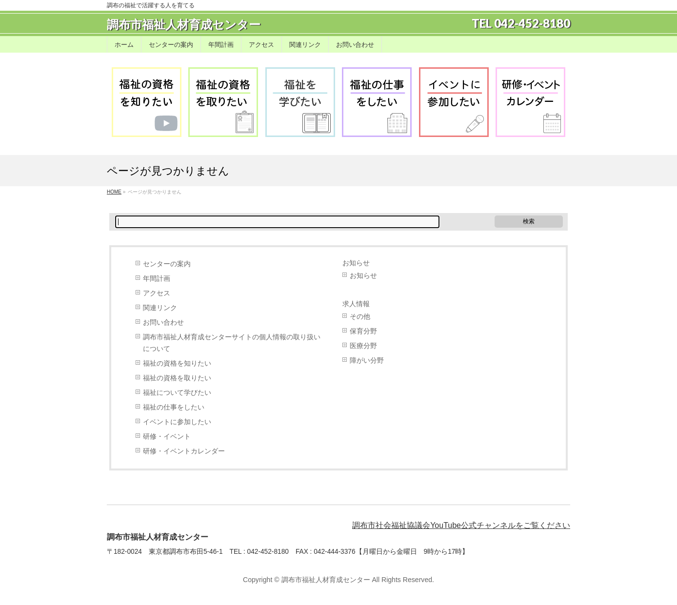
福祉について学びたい (177, 392)
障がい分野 (367, 360)
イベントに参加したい (177, 422)
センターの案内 (167, 264)
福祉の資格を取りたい (177, 378)
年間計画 (156, 278)
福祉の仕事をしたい (173, 407)
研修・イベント (167, 436)
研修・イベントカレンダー (184, 451)
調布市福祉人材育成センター (183, 24)
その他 (360, 316)
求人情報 (356, 304)
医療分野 (363, 346)
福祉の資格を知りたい (177, 363)
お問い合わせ (163, 322)
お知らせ (356, 263)
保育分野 (363, 331)
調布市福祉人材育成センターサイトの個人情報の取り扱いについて (231, 342)
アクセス (156, 293)
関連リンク (160, 308)
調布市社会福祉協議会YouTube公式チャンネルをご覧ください (461, 525)
